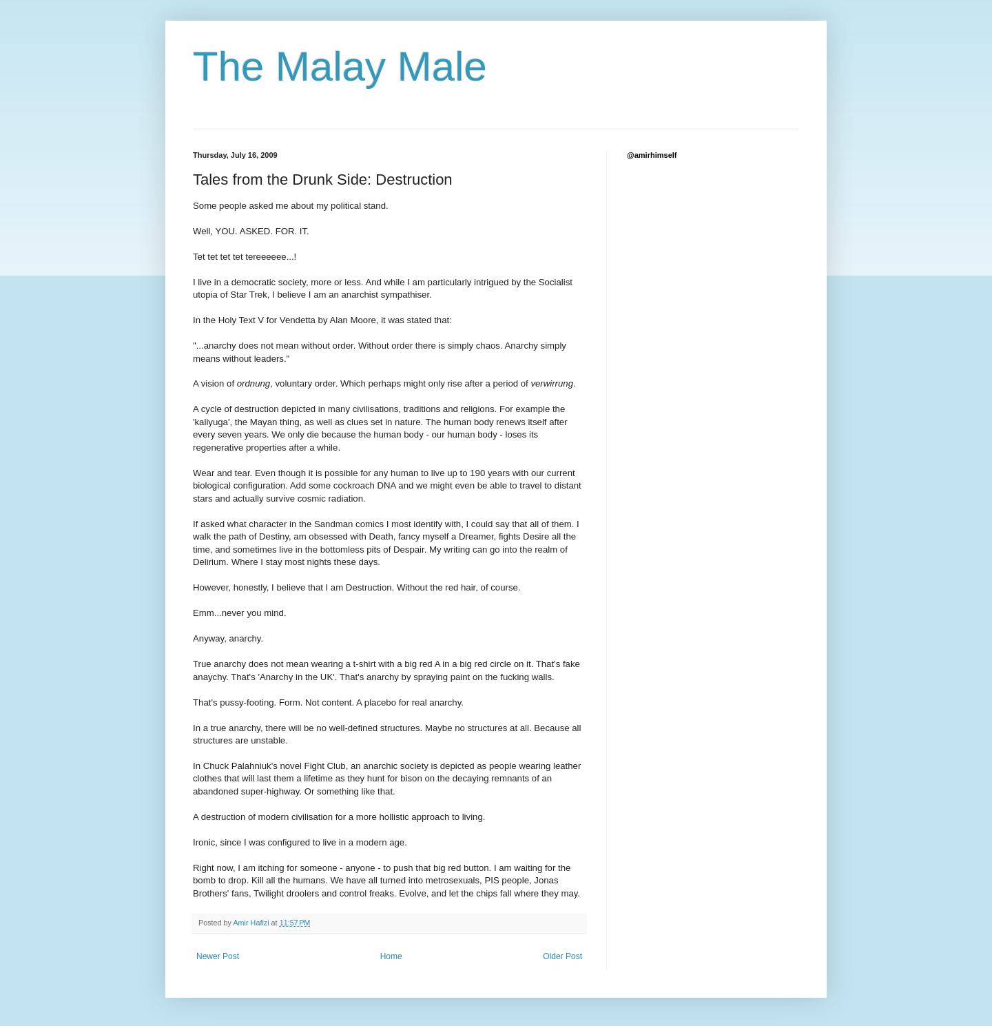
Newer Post (217, 956)
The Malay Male (340, 66)
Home (391, 956)
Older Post (562, 956)
